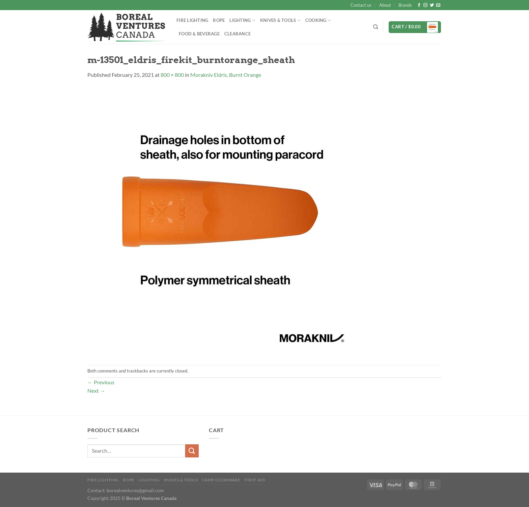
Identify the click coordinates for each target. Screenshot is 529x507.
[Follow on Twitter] (432, 5)
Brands (405, 5)
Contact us (361, 5)
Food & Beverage (199, 33)
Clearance (237, 33)
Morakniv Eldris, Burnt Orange (225, 74)
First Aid (255, 479)
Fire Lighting (192, 20)
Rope (219, 20)
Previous (100, 382)
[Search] (375, 27)
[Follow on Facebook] (419, 5)
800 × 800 (172, 74)
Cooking (318, 20)
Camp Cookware (221, 479)
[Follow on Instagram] (425, 5)
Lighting (242, 20)
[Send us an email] (438, 5)
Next (96, 390)
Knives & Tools (280, 20)
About (385, 5)
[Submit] (192, 450)
